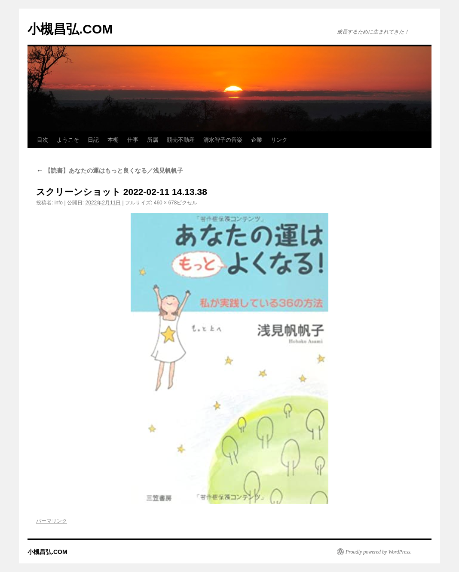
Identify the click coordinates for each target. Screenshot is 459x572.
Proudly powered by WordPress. (379, 552)
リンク (279, 140)
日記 (93, 140)
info (59, 203)
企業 (256, 140)
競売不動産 (181, 140)
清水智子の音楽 (222, 140)
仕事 (132, 140)
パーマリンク (51, 521)
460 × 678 (165, 203)
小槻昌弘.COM (70, 29)
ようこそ (68, 140)
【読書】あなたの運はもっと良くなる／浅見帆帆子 (109, 170)
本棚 (113, 140)
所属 (152, 140)
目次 (42, 140)
